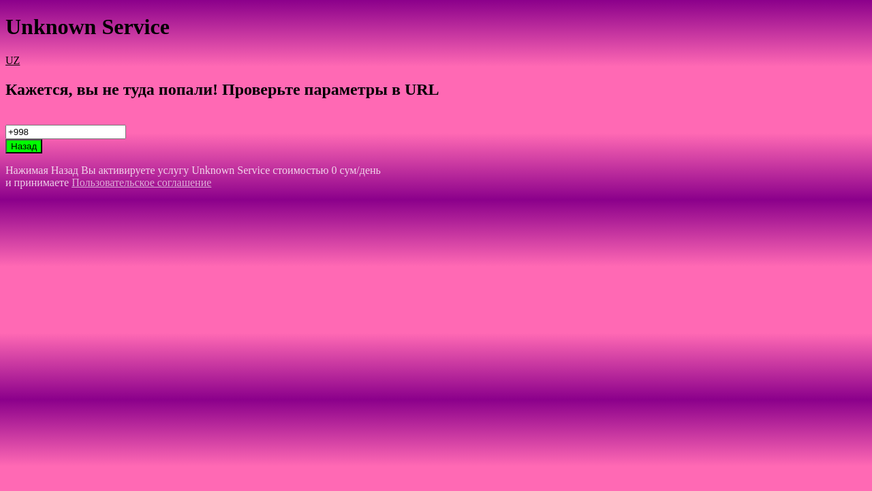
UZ (12, 60)
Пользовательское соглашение (141, 182)
